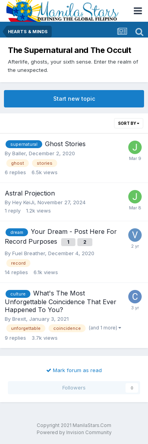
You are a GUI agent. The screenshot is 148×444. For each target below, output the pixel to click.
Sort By (128, 123)
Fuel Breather (28, 253)
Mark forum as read (74, 370)
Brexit (19, 319)
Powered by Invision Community (74, 432)
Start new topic (74, 98)
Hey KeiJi (23, 202)
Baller (19, 153)
